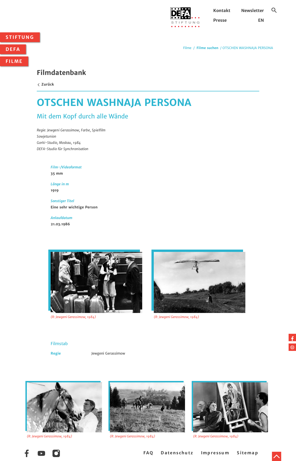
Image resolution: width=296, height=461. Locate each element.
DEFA (13, 49)
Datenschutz (177, 452)
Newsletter (252, 10)
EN (261, 20)
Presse (220, 20)
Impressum (215, 452)
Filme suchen (207, 48)
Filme (14, 61)
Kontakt (221, 10)
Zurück (45, 84)
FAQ (148, 452)
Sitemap (247, 452)
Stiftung (20, 37)
